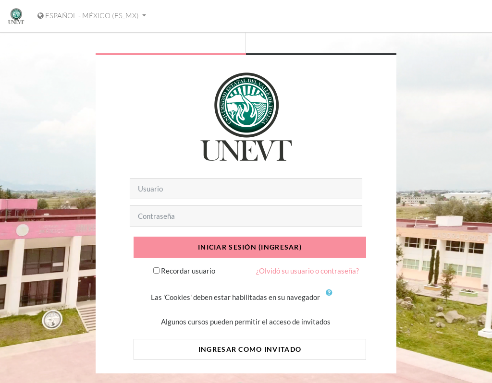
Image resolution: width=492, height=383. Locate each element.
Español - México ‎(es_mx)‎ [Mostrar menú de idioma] (88, 15)
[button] (331, 298)
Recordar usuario (188, 270)
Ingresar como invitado (249, 349)
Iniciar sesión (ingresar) (250, 247)
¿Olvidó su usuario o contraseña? (307, 270)
